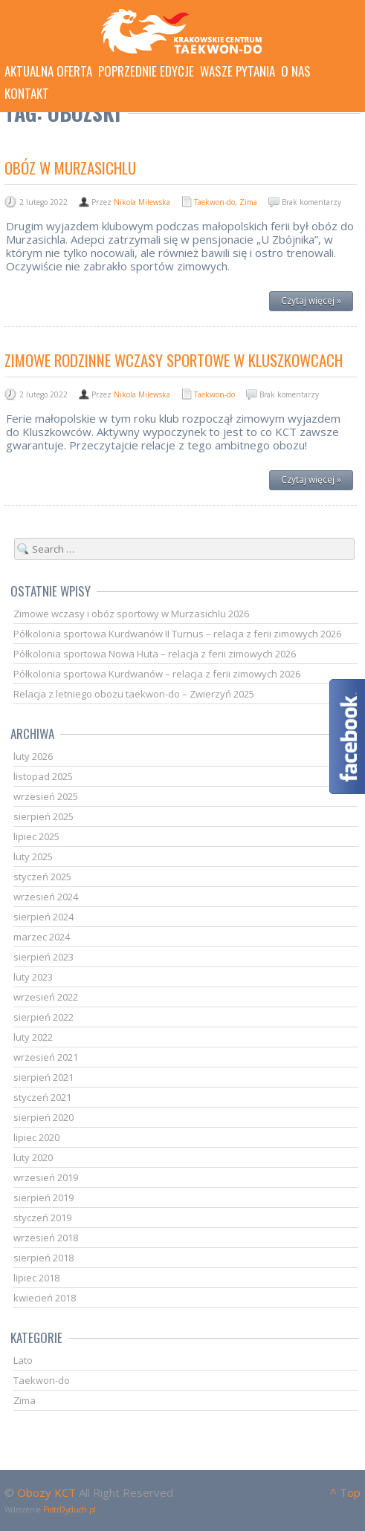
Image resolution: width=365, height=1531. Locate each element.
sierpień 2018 (43, 1257)
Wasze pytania (237, 71)
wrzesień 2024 (45, 896)
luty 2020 (33, 1157)
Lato (23, 1360)
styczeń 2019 (42, 1217)
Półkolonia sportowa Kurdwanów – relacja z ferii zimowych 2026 (156, 673)
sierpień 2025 (43, 816)
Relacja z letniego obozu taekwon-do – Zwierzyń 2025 (133, 694)
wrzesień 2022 (45, 997)
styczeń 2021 (42, 1097)
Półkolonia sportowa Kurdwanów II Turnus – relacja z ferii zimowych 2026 (177, 633)
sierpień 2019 (43, 1197)
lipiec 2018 (36, 1277)
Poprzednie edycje (146, 71)
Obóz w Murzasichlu (70, 167)
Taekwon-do (214, 202)
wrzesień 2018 (45, 1237)
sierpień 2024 (43, 916)
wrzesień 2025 (45, 796)
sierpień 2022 (43, 1017)
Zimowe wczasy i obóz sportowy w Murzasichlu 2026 (131, 613)
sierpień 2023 (43, 956)
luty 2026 (33, 756)
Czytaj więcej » (311, 300)
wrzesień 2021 (45, 1057)
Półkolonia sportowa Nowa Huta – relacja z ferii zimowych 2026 (154, 653)
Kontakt (26, 93)
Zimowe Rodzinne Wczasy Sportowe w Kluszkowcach (173, 359)
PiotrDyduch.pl (69, 1509)
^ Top (345, 1492)
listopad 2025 (43, 776)
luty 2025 (33, 856)
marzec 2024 (41, 936)
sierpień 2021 (43, 1077)
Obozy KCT (46, 1492)
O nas (296, 71)
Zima (248, 202)
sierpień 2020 (43, 1117)
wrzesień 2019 (45, 1177)
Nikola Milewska (142, 202)
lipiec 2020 (36, 1137)
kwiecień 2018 (44, 1297)
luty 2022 (33, 1037)
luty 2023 (33, 977)
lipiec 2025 (36, 836)
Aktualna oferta (48, 71)
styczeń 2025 (42, 876)
